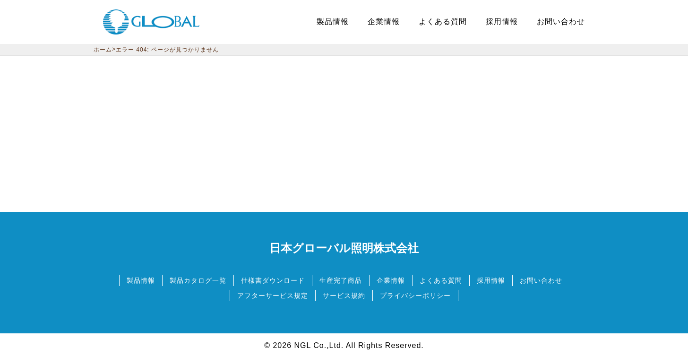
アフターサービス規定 (272, 295)
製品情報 (141, 280)
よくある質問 (441, 280)
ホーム (103, 49)
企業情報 (391, 280)
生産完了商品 (340, 280)
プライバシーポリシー (415, 295)
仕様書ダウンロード (273, 280)
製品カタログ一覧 (198, 280)
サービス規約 (344, 295)
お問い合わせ (541, 280)
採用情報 (491, 280)
